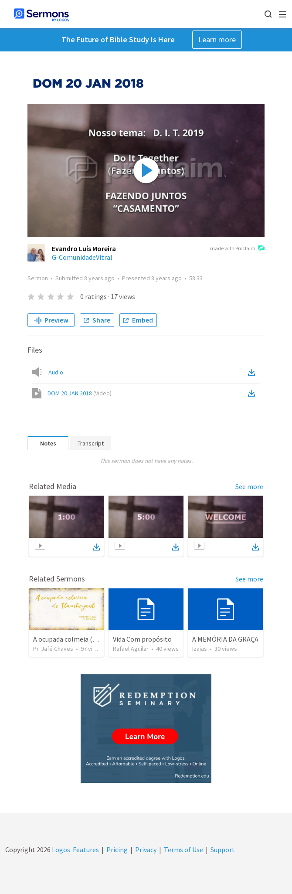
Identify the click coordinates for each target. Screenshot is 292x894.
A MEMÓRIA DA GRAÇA (225, 639)
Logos (60, 849)
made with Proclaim (237, 249)
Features (86, 849)
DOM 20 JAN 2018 (80, 393)
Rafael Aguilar (131, 649)
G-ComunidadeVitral (82, 257)
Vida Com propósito (142, 639)
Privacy (145, 849)
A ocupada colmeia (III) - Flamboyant (88, 639)
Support (223, 849)
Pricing (117, 849)
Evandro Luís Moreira (84, 248)
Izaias (199, 649)
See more (249, 486)
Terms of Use (183, 849)
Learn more (217, 39)
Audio (55, 372)
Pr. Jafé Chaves (53, 649)
